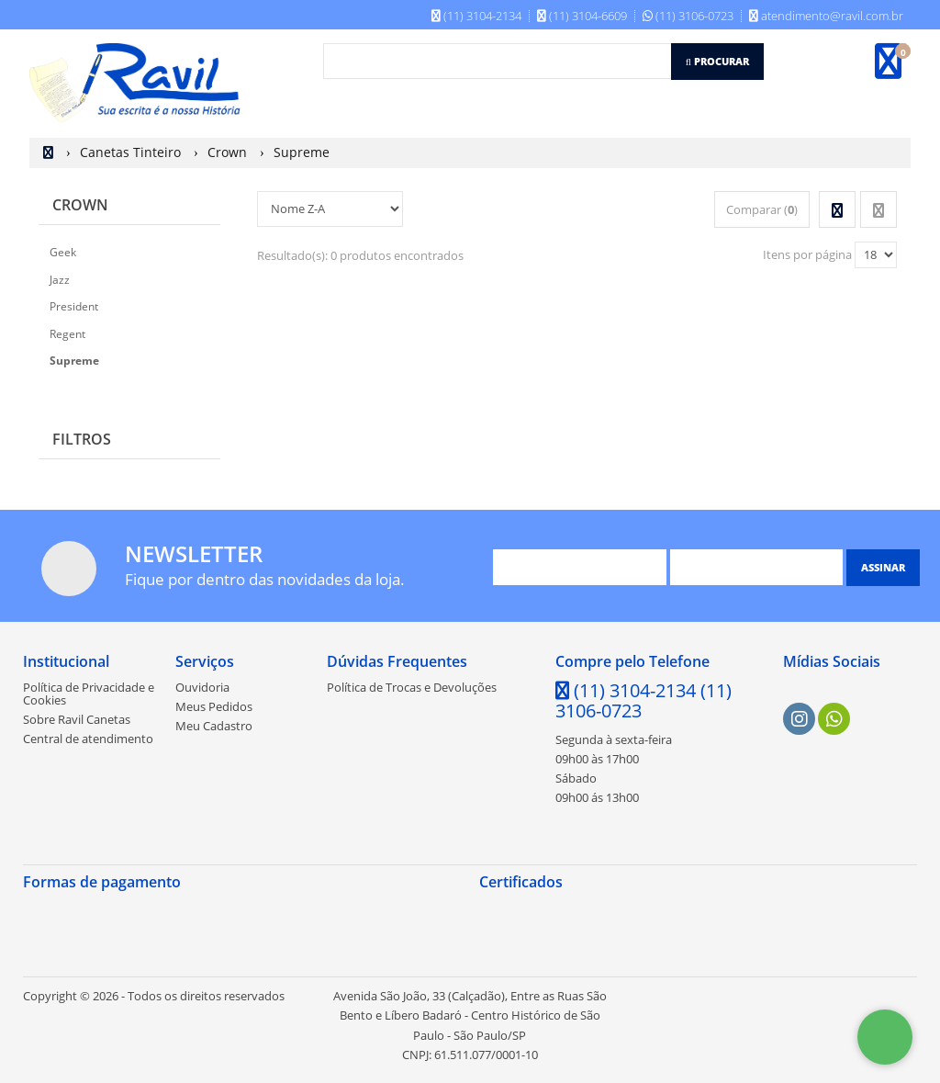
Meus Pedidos (213, 706)
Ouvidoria (202, 687)
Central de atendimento (88, 738)
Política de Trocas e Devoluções (412, 687)
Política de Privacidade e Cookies (88, 693)
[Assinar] (883, 567)
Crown (80, 205)
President (74, 306)
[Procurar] (717, 61)
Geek (63, 252)
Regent (67, 334)
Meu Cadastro (213, 725)
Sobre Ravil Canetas (76, 719)
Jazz (60, 280)
